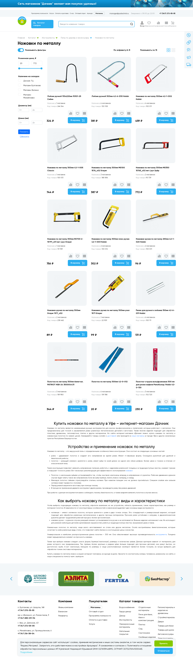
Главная (21, 38)
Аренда (90, 13)
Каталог (33, 38)
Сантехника (144, 633)
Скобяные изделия (147, 637)
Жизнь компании (65, 607)
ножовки (129, 471)
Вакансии (62, 611)
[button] (123, 50)
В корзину (77, 120)
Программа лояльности (39, 13)
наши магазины (138, 436)
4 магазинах (101, 103)
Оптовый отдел (80, 13)
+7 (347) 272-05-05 (167, 13)
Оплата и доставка (62, 13)
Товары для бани (166, 626)
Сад (140, 629)
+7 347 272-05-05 (26, 626)
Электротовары (165, 638)
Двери (161, 621)
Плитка (141, 624)
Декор (122, 616)
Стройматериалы (166, 617)
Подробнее (26, 652)
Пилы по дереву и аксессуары (76, 38)
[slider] (19, 68)
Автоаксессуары (166, 634)
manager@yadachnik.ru (119, 13)
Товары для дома (166, 630)
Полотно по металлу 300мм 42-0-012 (110, 381)
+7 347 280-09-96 (26, 618)
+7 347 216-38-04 (26, 633)
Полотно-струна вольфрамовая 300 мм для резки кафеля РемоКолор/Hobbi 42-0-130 (155, 384)
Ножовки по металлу (104, 38)
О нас (72, 13)
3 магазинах (101, 174)
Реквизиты (63, 616)
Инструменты (49, 38)
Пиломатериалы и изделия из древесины (166, 610)
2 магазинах (145, 174)
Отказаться (163, 651)
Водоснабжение (127, 607)
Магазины (99, 13)
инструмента (161, 534)
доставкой (111, 436)
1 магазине (56, 103)
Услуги (51, 13)
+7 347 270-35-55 (26, 610)
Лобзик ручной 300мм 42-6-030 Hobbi (110, 96)
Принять (164, 643)
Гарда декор (125, 611)
